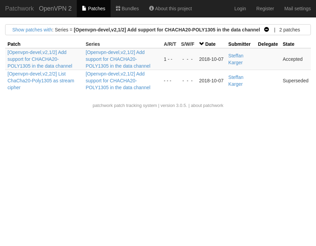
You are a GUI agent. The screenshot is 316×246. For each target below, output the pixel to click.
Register (265, 8)
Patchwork (19, 8)
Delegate (268, 44)
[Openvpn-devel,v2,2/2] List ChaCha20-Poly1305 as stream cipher (41, 80)
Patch (14, 44)
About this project (170, 8)
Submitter (239, 44)
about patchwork (207, 105)
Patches (93, 8)
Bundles (127, 8)
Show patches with (32, 29)
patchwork (102, 105)
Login (240, 8)
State (288, 44)
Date (210, 44)
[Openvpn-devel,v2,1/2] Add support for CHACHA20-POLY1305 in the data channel (40, 59)
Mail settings (297, 8)
